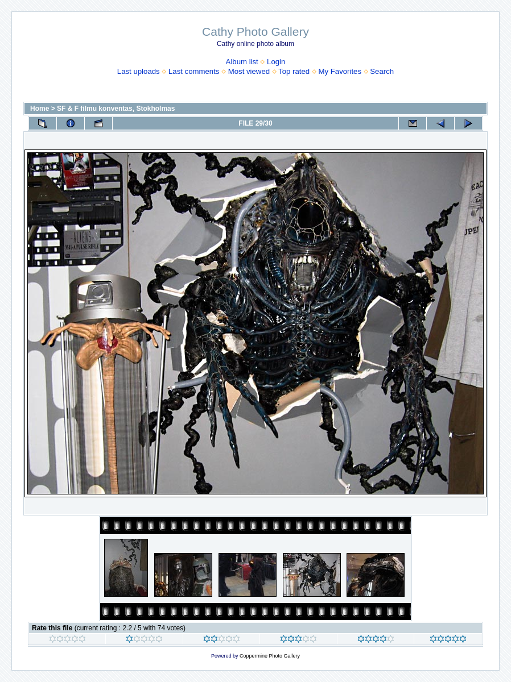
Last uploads (138, 71)
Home (39, 109)
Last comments (193, 71)
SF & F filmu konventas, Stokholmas (116, 109)
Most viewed (249, 71)
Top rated (294, 71)
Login (276, 61)
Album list (242, 61)
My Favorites (340, 71)
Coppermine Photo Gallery (270, 656)
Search (382, 71)
